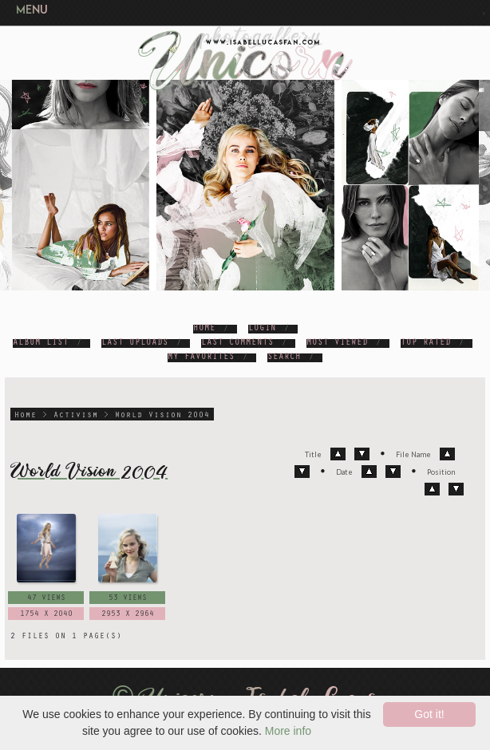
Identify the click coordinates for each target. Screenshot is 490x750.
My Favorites (201, 357)
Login (262, 329)
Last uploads (134, 343)
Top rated (426, 343)
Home (204, 329)
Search (284, 357)
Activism (75, 416)
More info (288, 730)
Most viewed (337, 343)
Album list (41, 343)
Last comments (237, 343)
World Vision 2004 (162, 416)
